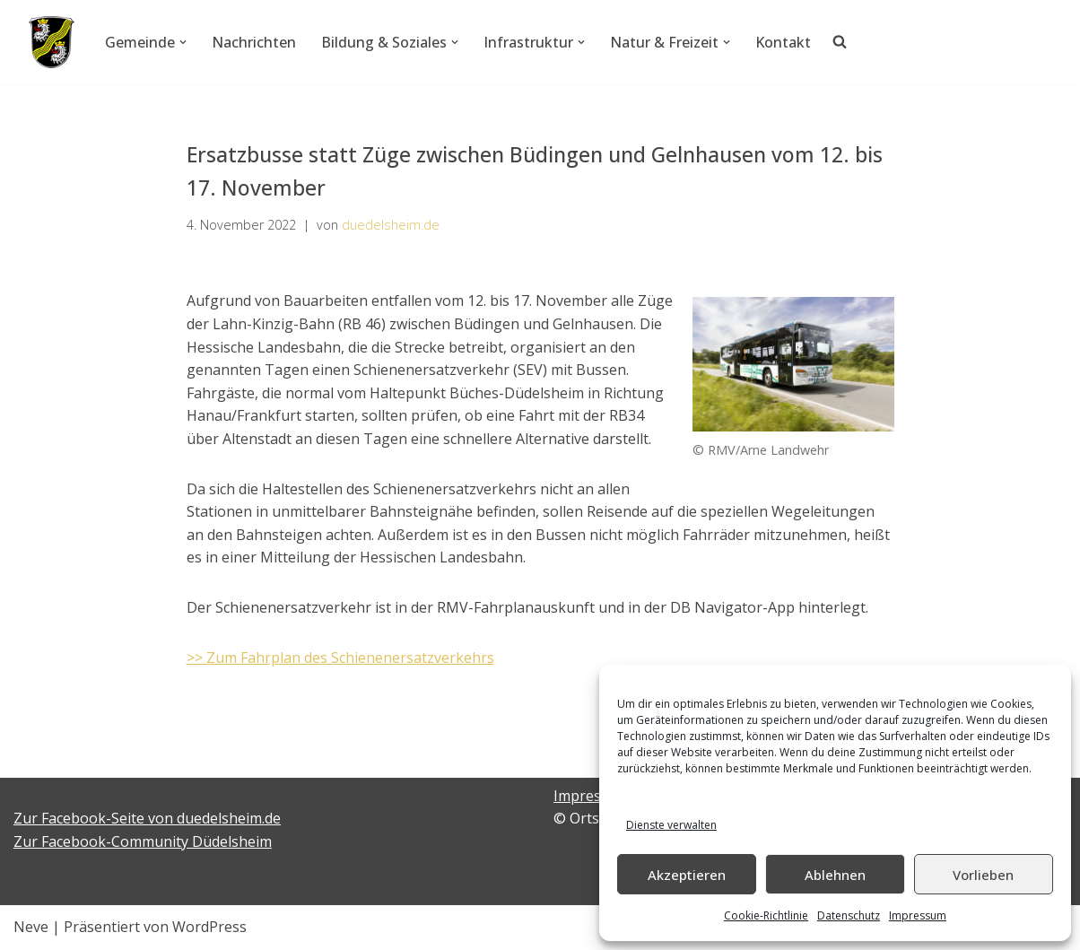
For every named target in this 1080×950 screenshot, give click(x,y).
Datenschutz (848, 915)
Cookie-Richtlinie (766, 915)
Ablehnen (835, 875)
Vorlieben (983, 875)
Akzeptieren (687, 875)
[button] (183, 42)
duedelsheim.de (391, 224)
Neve (30, 927)
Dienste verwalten (671, 824)
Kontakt (783, 42)
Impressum (917, 915)
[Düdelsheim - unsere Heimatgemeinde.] (51, 42)
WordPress (209, 927)
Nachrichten (254, 42)
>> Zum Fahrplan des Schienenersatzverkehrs (340, 657)
